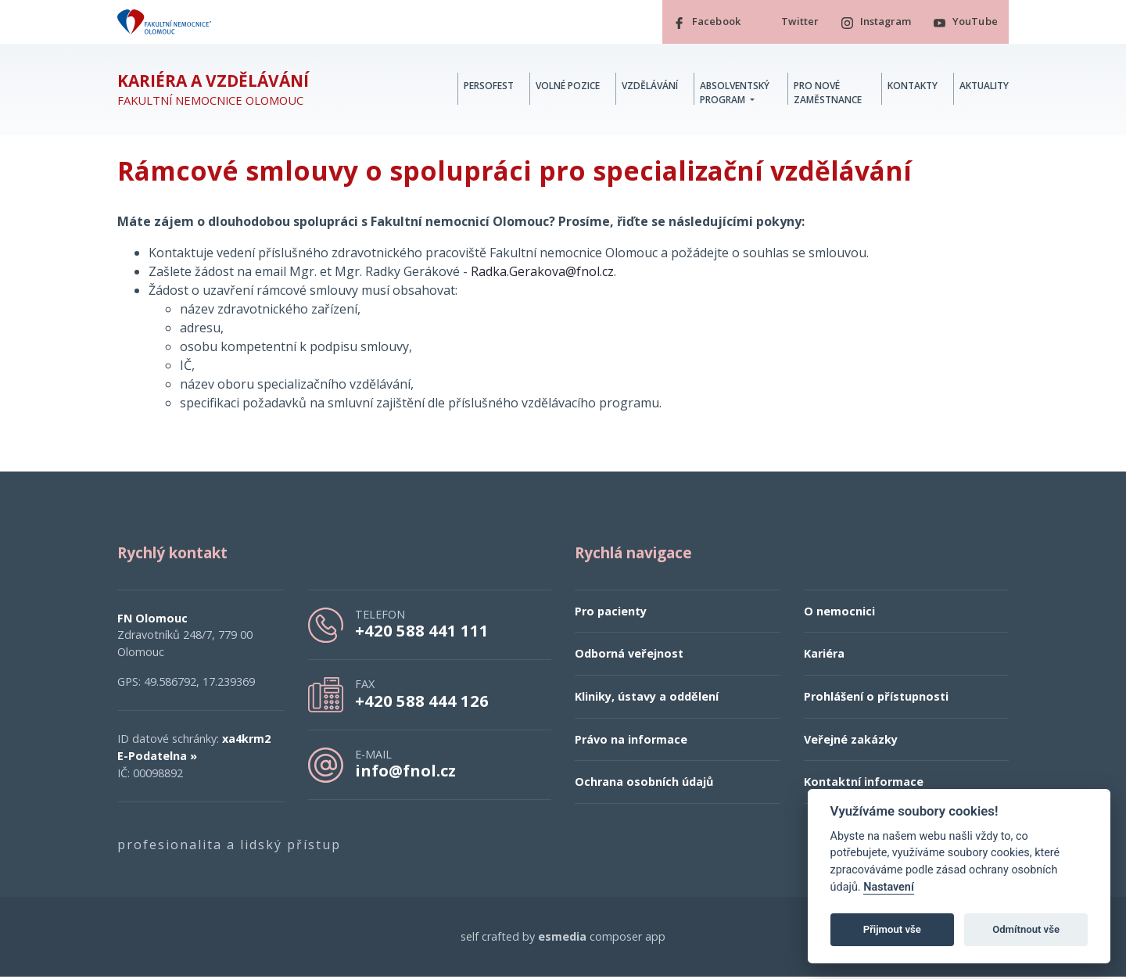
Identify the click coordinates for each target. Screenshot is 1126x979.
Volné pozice (568, 87)
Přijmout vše (892, 929)
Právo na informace (631, 741)
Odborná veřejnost (629, 656)
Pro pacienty (611, 613)
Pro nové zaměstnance (828, 94)
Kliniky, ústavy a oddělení (647, 698)
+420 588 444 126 (422, 703)
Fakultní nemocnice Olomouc (213, 92)
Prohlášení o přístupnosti (876, 698)
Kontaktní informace (863, 783)
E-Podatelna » (157, 758)
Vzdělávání (650, 87)
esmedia (562, 938)
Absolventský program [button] (734, 94)
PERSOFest (489, 87)
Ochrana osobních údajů (644, 783)
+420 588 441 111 (422, 632)
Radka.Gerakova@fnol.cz (542, 273)
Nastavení (888, 887)
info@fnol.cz (405, 772)
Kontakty (913, 87)
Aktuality (984, 87)
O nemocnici (839, 613)
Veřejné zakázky (851, 741)
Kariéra (824, 656)
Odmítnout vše (1026, 929)
